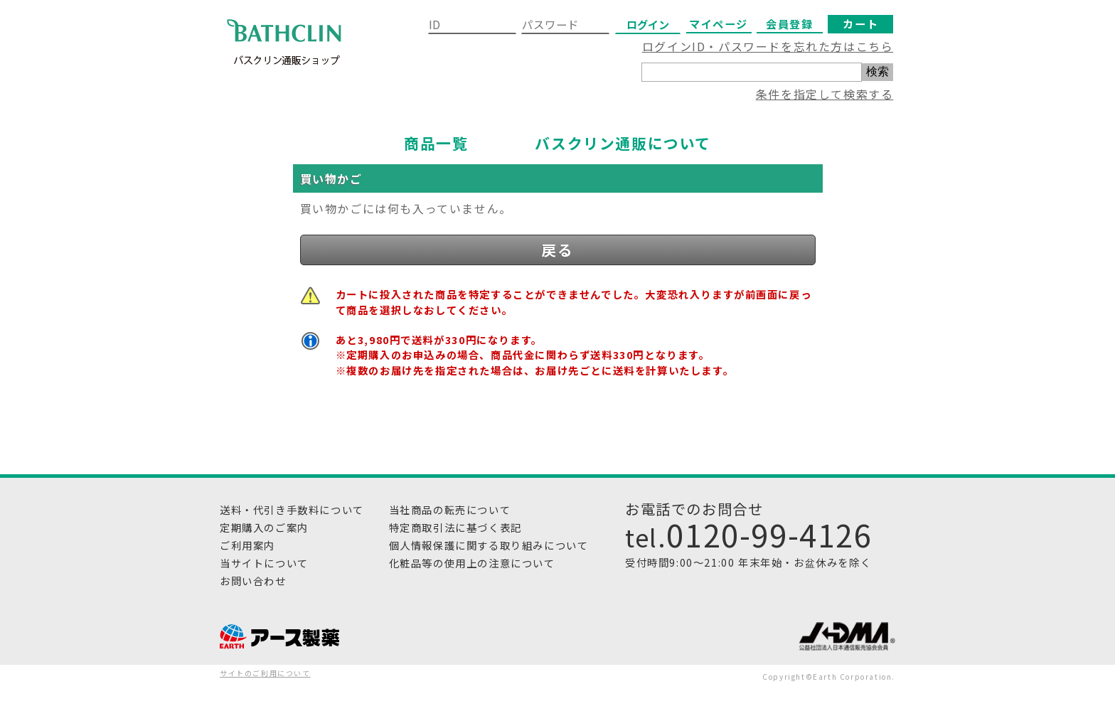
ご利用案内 (247, 545)
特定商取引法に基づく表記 (455, 527)
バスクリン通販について (623, 143)
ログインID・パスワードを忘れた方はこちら (768, 46)
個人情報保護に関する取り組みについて (489, 545)
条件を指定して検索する (825, 93)
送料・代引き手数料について (292, 509)
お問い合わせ (253, 580)
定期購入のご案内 (264, 527)
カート (860, 23)
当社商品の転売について (450, 509)
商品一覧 (436, 143)
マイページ (718, 23)
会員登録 (789, 23)
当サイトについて (264, 562)
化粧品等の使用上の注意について (472, 562)
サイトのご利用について (265, 673)
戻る (557, 249)
